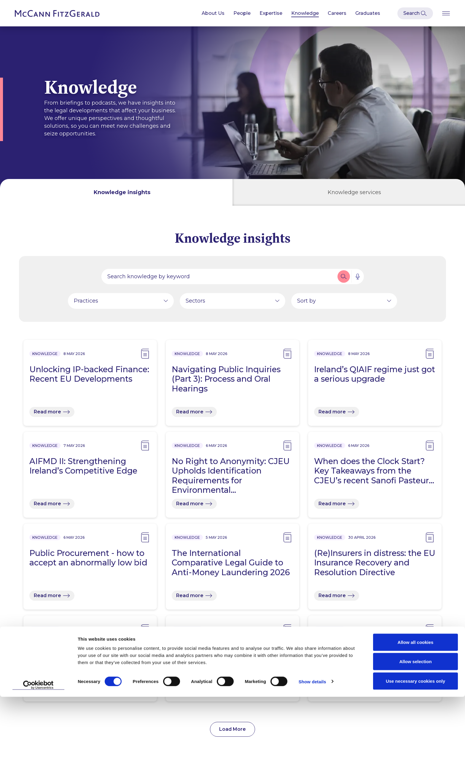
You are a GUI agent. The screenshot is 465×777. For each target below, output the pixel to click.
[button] (343, 279)
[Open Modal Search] (415, 13)
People (242, 13)
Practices (86, 303)
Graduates (367, 13)
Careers (337, 13)
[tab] (116, 192)
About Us (213, 13)
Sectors (195, 303)
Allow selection (415, 741)
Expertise (270, 13)
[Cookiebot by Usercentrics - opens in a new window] (38, 765)
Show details (312, 761)
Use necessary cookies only (415, 761)
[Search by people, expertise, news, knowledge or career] (218, 279)
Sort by (306, 303)
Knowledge (305, 13)
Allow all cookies (416, 722)
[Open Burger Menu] (446, 13)
